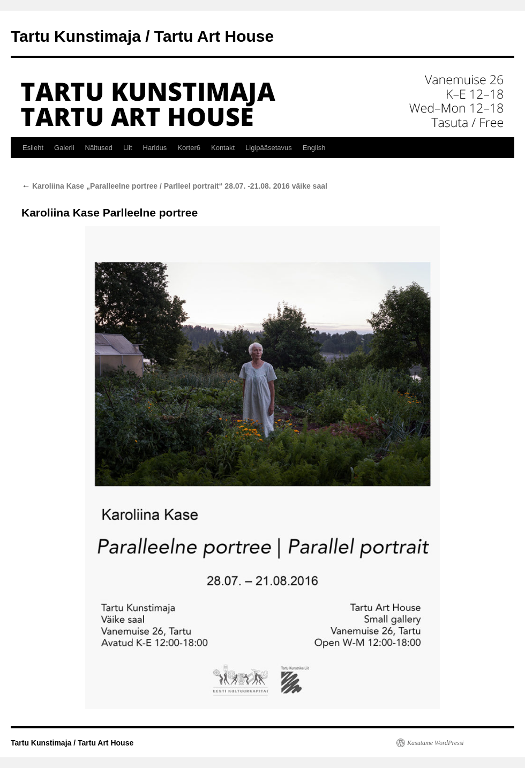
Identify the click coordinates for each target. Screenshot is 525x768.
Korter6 (188, 148)
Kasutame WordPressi (435, 743)
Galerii (64, 148)
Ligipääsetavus (268, 148)
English (314, 148)
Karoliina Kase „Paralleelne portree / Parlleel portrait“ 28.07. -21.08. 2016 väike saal (174, 186)
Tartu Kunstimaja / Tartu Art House (142, 36)
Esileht (32, 148)
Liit (127, 148)
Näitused (98, 148)
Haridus (155, 148)
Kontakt (223, 148)
